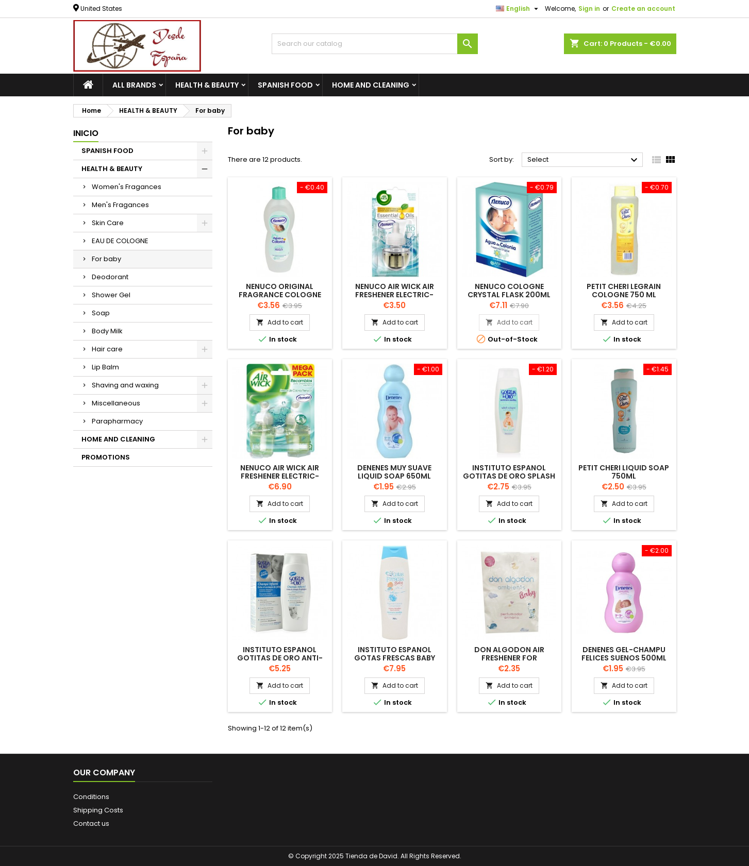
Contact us (91, 823)
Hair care (107, 349)
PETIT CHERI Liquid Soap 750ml (623, 472)
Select (583, 160)
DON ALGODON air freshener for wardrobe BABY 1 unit (509, 657)
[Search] (375, 43)
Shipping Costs (98, 810)
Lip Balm (105, 367)
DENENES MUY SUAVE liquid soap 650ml (394, 472)
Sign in (589, 8)
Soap (101, 313)
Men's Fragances (120, 205)
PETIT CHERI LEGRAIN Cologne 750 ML (624, 290)
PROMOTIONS (105, 457)
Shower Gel (111, 295)
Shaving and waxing (125, 385)
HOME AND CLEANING (370, 85)
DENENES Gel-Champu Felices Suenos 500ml (624, 653)
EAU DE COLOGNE (120, 241)
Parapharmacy (117, 421)
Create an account (643, 8)
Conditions (91, 797)
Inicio (85, 133)
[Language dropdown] (518, 9)
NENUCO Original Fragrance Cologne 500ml (280, 294)
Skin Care (108, 223)
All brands (134, 85)
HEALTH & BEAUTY (207, 85)
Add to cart (279, 322)
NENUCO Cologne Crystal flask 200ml (509, 290)
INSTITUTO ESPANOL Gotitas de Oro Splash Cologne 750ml (509, 476)
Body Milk (107, 331)
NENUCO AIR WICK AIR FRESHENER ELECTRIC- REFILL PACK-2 (279, 476)
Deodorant (110, 277)
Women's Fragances (126, 187)
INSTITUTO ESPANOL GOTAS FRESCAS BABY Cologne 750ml (394, 657)
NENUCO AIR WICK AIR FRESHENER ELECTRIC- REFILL (394, 294)
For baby (106, 259)
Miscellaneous (116, 403)
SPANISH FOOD (285, 85)
